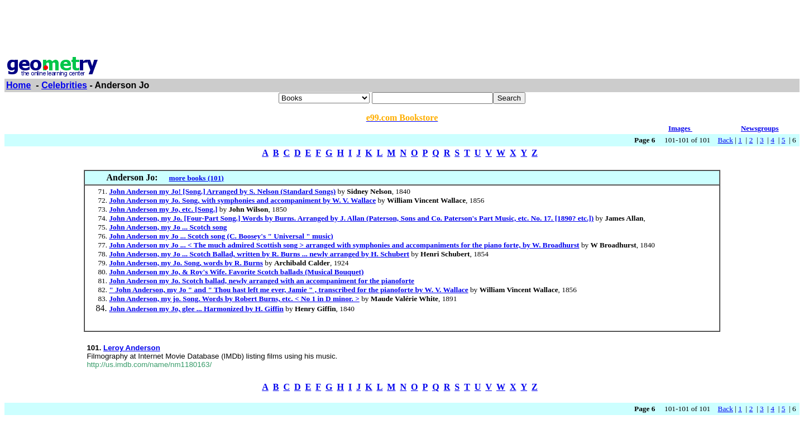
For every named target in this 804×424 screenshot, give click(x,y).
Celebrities (64, 85)
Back (725, 140)
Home (18, 85)
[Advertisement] (402, 29)
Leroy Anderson (131, 348)
